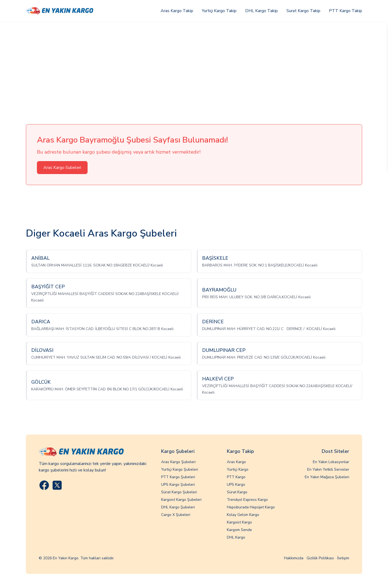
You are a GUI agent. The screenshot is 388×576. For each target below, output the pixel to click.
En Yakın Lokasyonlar (331, 461)
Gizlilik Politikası (320, 558)
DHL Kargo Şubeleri (178, 507)
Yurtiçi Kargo (237, 469)
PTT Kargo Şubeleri (178, 477)
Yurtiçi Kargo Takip (219, 11)
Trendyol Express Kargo (247, 499)
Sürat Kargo (237, 492)
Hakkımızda (293, 558)
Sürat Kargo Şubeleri (179, 492)
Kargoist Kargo (239, 522)
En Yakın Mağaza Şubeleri (327, 477)
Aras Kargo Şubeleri (178, 461)
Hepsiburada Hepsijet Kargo (251, 507)
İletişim (343, 558)
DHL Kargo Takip (261, 11)
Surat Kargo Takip (303, 11)
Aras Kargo (236, 461)
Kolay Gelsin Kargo (243, 514)
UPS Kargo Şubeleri (178, 484)
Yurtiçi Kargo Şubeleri (179, 469)
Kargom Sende (239, 529)
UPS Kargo (236, 484)
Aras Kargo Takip (177, 11)
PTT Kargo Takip (345, 11)
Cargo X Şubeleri (175, 514)
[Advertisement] (194, 62)
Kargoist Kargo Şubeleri (181, 499)
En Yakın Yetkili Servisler (328, 469)
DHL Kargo (236, 537)
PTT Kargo (236, 477)
